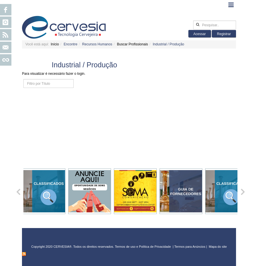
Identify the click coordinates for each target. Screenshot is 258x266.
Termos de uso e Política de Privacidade (143, 246)
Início (55, 44)
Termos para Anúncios (190, 246)
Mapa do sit (217, 246)
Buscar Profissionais (132, 44)
